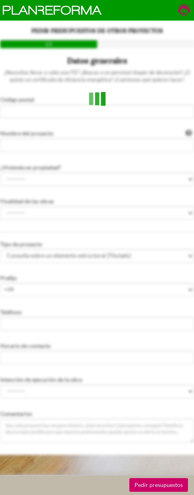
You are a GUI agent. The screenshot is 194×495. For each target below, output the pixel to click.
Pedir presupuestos (159, 484)
